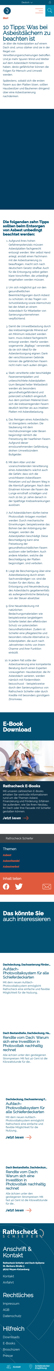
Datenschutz (12, 1316)
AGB (6, 1310)
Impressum (11, 1303)
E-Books (9, 1343)
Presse (8, 1355)
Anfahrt (8, 1282)
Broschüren (11, 1349)
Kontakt (8, 1276)
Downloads (11, 1337)
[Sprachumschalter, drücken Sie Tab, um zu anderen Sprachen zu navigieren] (27, 2)
